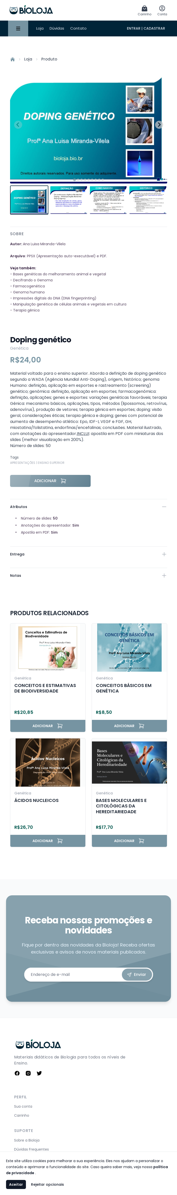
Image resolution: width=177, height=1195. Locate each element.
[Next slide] (159, 125)
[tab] (74, 179)
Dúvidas (57, 28)
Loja (40, 28)
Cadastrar (154, 28)
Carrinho (21, 1115)
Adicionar (50, 481)
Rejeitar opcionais (47, 1184)
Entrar (133, 28)
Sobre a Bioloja (27, 1140)
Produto (49, 59)
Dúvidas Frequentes (31, 1149)
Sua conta (23, 1106)
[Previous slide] (18, 125)
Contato (78, 28)
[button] (29, 200)
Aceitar (16, 1184)
